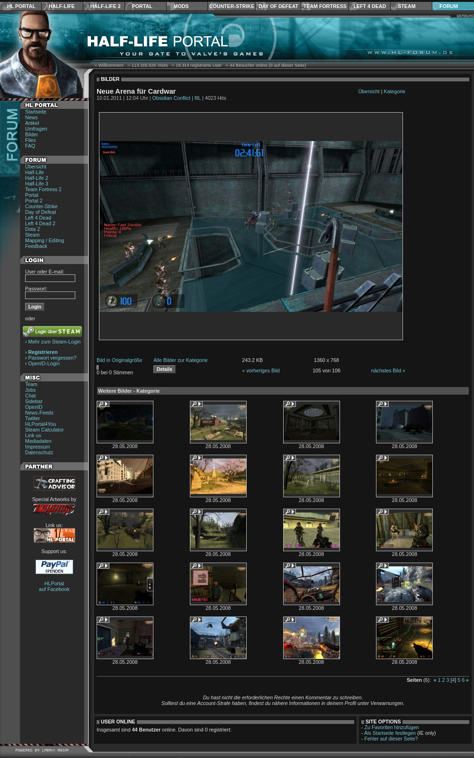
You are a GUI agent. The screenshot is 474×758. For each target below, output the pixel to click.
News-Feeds (39, 412)
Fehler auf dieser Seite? (391, 738)
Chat (30, 395)
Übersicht (35, 166)
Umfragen (36, 129)
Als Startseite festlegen (390, 733)
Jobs (30, 390)
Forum (448, 6)
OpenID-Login (44, 363)
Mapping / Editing (44, 240)
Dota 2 (32, 229)
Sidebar (34, 401)
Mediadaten (38, 441)
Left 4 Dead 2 (40, 223)
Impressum (37, 447)
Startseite (35, 112)
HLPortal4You (40, 424)
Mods (181, 6)
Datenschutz (39, 452)
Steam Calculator (44, 429)
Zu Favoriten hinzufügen (392, 727)
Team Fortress (325, 6)
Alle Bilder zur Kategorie (180, 360)
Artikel (32, 123)
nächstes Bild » (388, 370)
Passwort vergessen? (52, 358)
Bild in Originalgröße (120, 360)
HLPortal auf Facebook (54, 586)
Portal (142, 6)
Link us (33, 435)
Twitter (32, 418)
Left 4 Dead (369, 6)
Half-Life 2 (105, 6)
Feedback (36, 246)
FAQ (30, 146)
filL (198, 98)
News (31, 117)
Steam (406, 6)
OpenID (34, 407)
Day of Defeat (278, 6)
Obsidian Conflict (171, 98)
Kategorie (394, 91)
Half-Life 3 (36, 183)
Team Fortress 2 (43, 189)
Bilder (31, 134)
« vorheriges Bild (260, 370)
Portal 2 (34, 200)
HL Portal (21, 6)
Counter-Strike (231, 6)
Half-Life (62, 6)
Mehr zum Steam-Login (54, 341)
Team (31, 384)
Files (30, 140)
